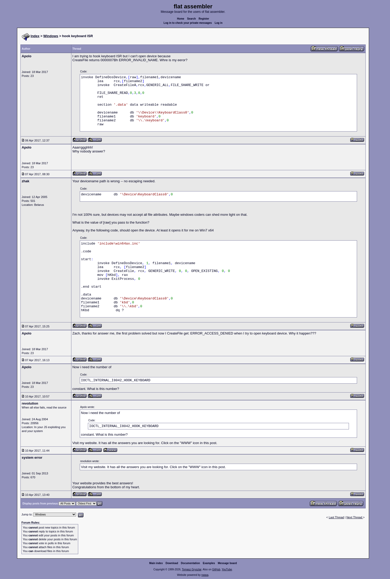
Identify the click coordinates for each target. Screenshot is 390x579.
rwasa (204, 575)
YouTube (227, 569)
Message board (227, 563)
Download (172, 563)
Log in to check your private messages (187, 22)
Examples (209, 563)
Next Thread (354, 517)
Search (191, 18)
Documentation (190, 563)
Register (204, 18)
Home (180, 18)
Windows (50, 36)
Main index (156, 563)
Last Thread (336, 517)
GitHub (216, 569)
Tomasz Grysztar (191, 569)
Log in (219, 22)
